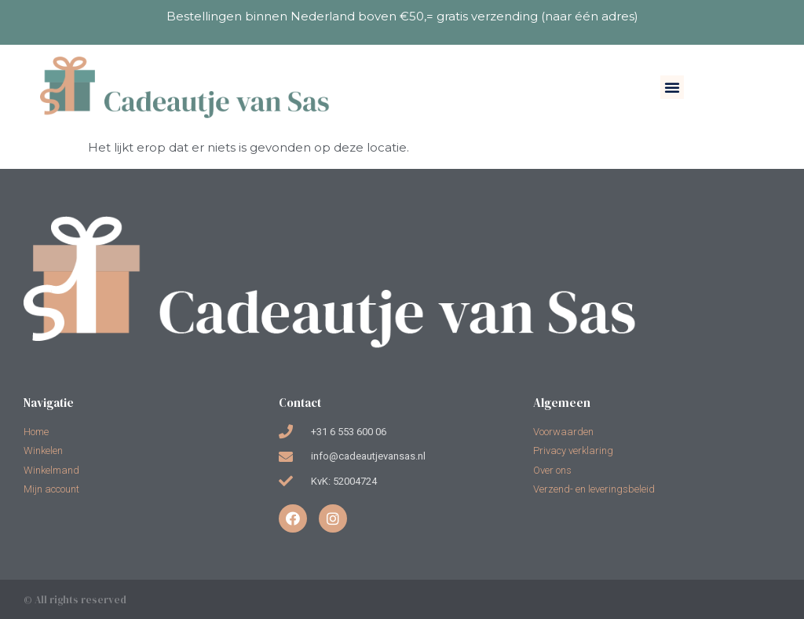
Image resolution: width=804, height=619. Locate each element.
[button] (672, 87)
